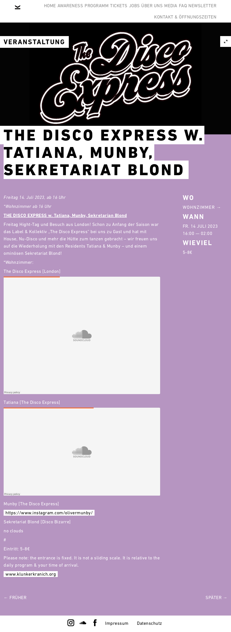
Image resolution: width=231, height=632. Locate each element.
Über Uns (181, 10)
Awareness (71, 10)
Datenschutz (149, 623)
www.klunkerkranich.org (30, 574)
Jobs (156, 10)
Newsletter (128, 32)
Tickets (134, 10)
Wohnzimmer (199, 207)
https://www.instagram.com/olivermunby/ (49, 512)
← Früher (15, 597)
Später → (216, 597)
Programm (105, 10)
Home (44, 10)
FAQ (102, 32)
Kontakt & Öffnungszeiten (182, 32)
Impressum (117, 623)
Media (206, 10)
